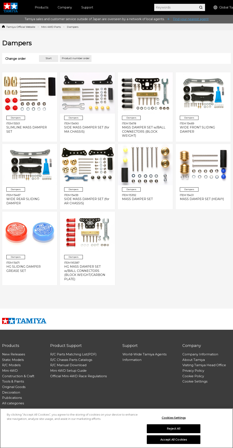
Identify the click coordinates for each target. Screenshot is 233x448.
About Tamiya (193, 360)
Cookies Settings (174, 418)
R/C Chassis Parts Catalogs (71, 360)
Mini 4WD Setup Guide (68, 371)
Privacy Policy (193, 371)
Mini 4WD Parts (51, 26)
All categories (13, 403)
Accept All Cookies (173, 440)
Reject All (173, 429)
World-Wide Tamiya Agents (144, 354)
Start (49, 58)
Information (131, 360)
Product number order (76, 58)
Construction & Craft (18, 376)
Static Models (13, 360)
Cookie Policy (193, 376)
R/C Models (11, 365)
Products (41, 7)
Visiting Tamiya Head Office (204, 365)
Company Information (200, 354)
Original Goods (13, 387)
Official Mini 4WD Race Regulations (78, 376)
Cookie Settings (194, 381)
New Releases (13, 354)
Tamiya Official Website (20, 26)
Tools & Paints (13, 381)
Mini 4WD (10, 371)
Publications (12, 398)
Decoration (11, 392)
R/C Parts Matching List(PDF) (73, 354)
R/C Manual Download (68, 365)
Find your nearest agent (191, 19)
